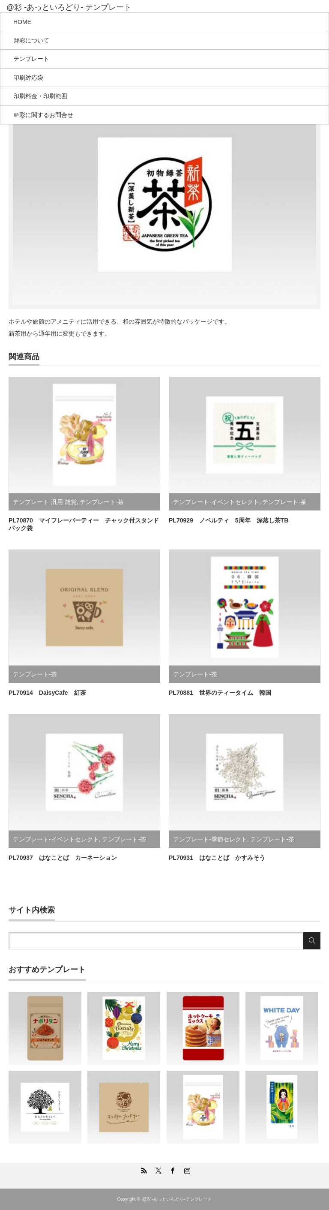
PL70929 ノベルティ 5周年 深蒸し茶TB (228, 520)
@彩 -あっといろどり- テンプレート (69, 7)
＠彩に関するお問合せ (43, 114)
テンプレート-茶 (102, 501)
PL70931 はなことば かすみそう (217, 857)
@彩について (31, 40)
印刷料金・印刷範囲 (40, 96)
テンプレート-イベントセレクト (216, 501)
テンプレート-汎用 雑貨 (45, 501)
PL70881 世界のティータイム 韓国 (220, 692)
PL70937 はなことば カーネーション (63, 857)
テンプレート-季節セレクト (210, 839)
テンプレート (31, 58)
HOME (22, 21)
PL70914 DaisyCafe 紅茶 (47, 692)
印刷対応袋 (28, 77)
